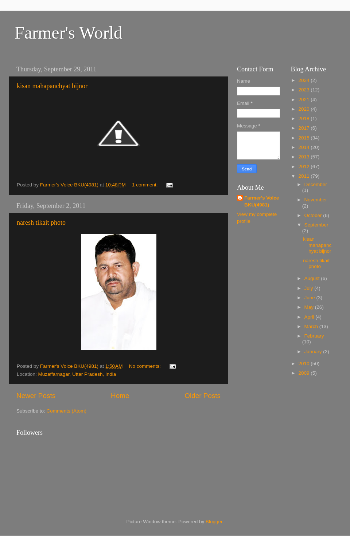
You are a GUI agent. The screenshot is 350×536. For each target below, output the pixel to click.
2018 (304, 118)
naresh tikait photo (41, 222)
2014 (304, 147)
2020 (304, 109)
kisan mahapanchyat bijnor (52, 86)
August (312, 278)
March (311, 326)
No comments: (145, 366)
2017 (304, 128)
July (309, 288)
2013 (304, 156)
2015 (304, 138)
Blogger (214, 521)
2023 (304, 89)
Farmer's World (68, 32)
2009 (304, 373)
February (314, 336)
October (313, 215)
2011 (304, 176)
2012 (304, 166)
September (316, 225)
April (310, 317)
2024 (304, 80)
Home (120, 395)
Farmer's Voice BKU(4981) (261, 201)
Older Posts (202, 395)
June (310, 297)
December (315, 184)
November (315, 199)
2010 (304, 363)
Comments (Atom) (67, 411)
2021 (304, 99)
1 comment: (145, 185)
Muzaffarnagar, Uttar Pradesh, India (77, 374)
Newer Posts (35, 395)
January (313, 351)
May (309, 307)
